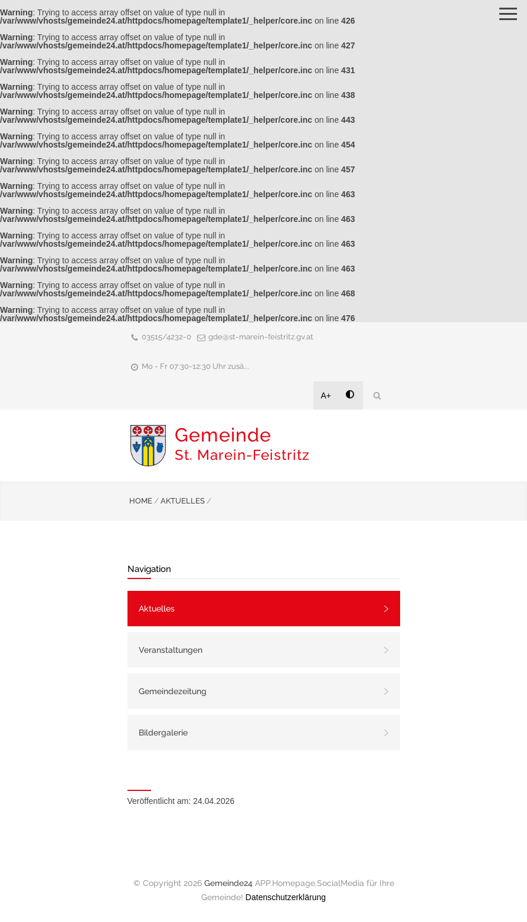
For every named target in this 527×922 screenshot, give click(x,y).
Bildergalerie (163, 732)
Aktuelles (157, 608)
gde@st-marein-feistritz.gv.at (260, 336)
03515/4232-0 (166, 336)
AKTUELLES (183, 500)
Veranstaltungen (170, 650)
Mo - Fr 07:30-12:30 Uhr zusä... (195, 366)
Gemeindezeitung (173, 691)
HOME (140, 500)
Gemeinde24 (228, 883)
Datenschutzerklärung (286, 897)
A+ (326, 395)
